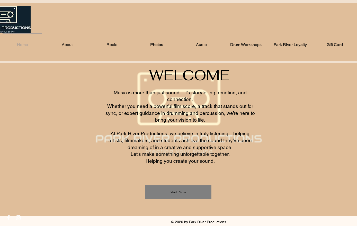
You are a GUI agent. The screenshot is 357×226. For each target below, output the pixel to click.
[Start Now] (178, 192)
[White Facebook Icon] (8, 217)
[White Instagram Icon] (18, 217)
